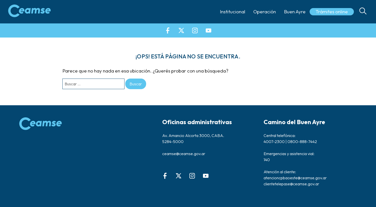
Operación (264, 12)
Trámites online (332, 12)
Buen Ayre (295, 12)
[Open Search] (363, 11)
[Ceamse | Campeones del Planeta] (29, 12)
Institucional (232, 12)
